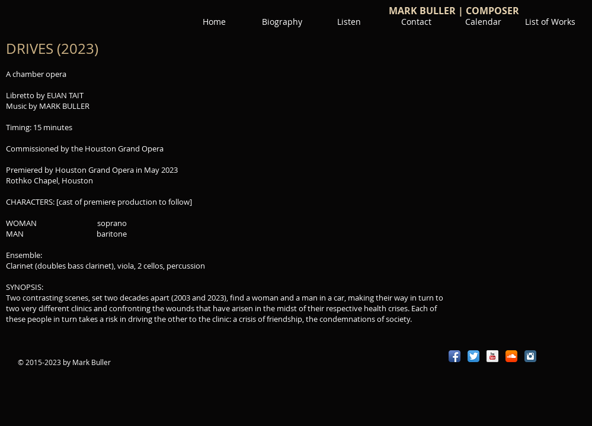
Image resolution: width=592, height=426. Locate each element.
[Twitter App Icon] (473, 356)
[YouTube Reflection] (492, 356)
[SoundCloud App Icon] (511, 356)
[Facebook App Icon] (454, 356)
